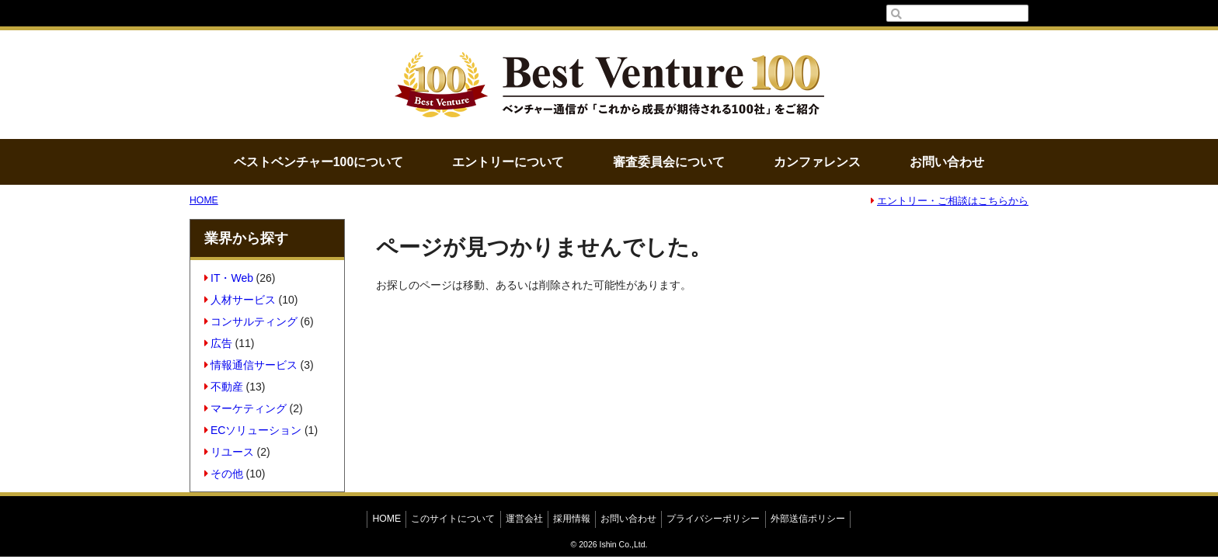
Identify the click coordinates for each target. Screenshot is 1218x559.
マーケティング (245, 408)
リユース (229, 452)
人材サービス (240, 299)
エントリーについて (508, 161)
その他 (224, 473)
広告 (218, 343)
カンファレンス (817, 161)
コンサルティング (251, 321)
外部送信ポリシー (808, 518)
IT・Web (228, 278)
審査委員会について (669, 161)
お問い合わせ (947, 161)
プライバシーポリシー (713, 518)
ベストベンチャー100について (318, 161)
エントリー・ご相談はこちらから (949, 201)
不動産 (224, 386)
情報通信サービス (251, 365)
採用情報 (571, 518)
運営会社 (524, 518)
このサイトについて (453, 518)
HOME (204, 200)
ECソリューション (253, 430)
